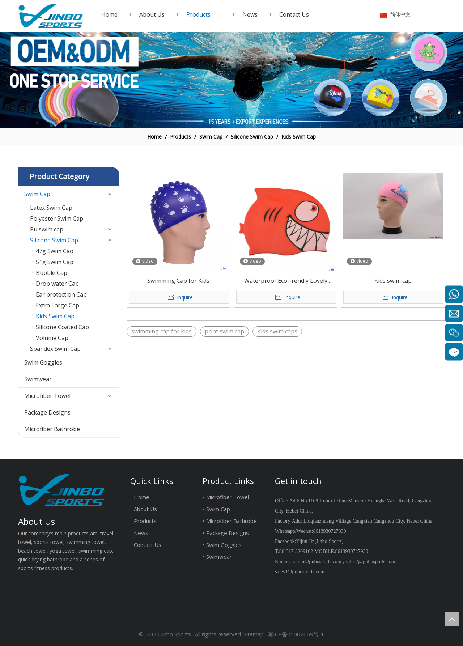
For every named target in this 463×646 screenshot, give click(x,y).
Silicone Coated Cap (62, 327)
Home (141, 497)
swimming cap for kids (161, 331)
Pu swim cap (46, 229)
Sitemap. (254, 634)
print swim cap (224, 331)
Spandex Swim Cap (55, 349)
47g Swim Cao (54, 251)
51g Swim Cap (54, 262)
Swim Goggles (43, 362)
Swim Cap (37, 194)
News (141, 532)
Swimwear (38, 379)
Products (145, 520)
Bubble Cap (51, 273)
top (452, 619)
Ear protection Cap (61, 294)
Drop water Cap (57, 284)
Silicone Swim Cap (54, 240)
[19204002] (231, 80)
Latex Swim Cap (51, 208)
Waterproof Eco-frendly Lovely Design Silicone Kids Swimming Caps (286, 281)
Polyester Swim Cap (56, 218)
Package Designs (47, 412)
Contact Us (147, 544)
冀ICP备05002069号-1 (296, 634)
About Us (145, 509)
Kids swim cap (393, 281)
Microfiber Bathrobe (52, 429)
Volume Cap (52, 338)
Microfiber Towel (47, 396)
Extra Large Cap (57, 305)
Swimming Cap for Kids (178, 281)
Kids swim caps (277, 331)
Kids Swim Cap (55, 316)
